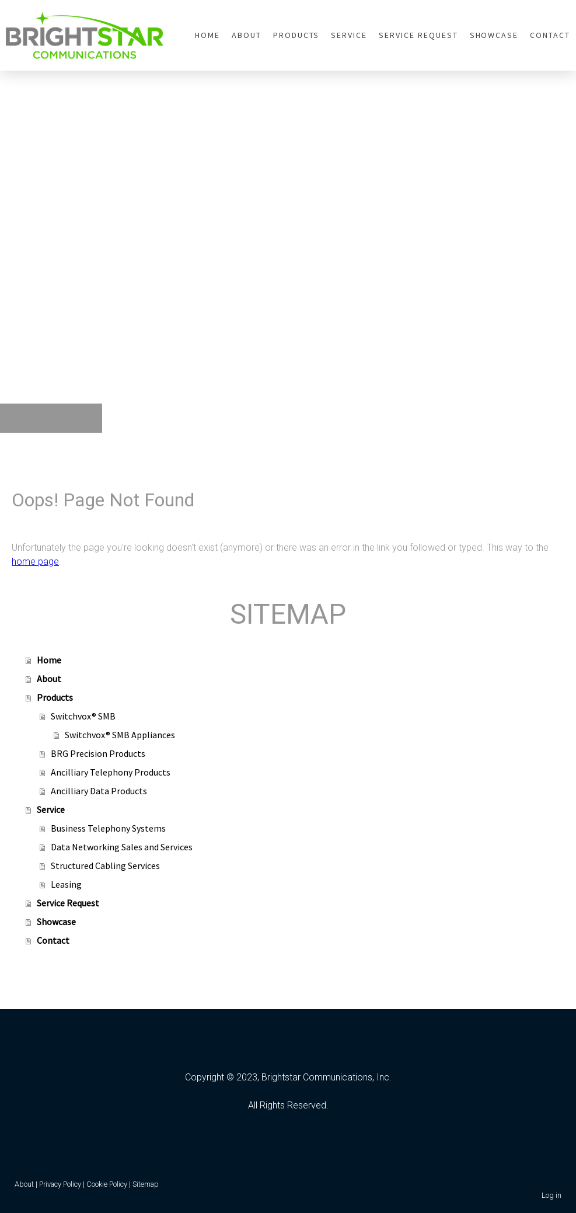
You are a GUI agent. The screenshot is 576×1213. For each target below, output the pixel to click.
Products (296, 35)
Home (207, 35)
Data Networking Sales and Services (122, 847)
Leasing (66, 884)
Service (349, 35)
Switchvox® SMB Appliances (120, 735)
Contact (550, 35)
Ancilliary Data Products (99, 791)
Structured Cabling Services (105, 865)
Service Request (418, 35)
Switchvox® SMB (83, 716)
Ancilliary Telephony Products (110, 772)
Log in (551, 1195)
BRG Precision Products (98, 753)
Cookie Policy (106, 1184)
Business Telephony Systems (108, 828)
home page (35, 561)
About (246, 35)
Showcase (494, 35)
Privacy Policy (60, 1184)
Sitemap (145, 1184)
